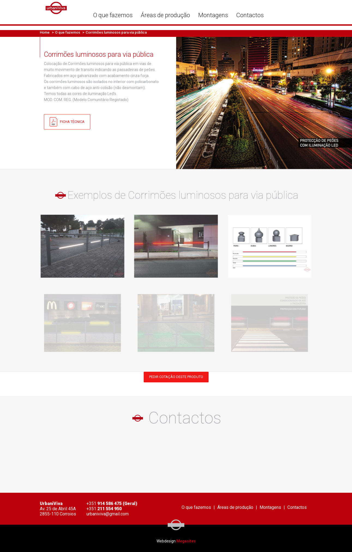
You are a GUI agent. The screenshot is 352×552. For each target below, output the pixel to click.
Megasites (186, 541)
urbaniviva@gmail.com (107, 513)
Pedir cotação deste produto (176, 377)
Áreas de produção (165, 15)
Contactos (250, 15)
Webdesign (166, 541)
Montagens (213, 15)
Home (45, 32)
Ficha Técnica (67, 121)
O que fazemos (113, 15)
